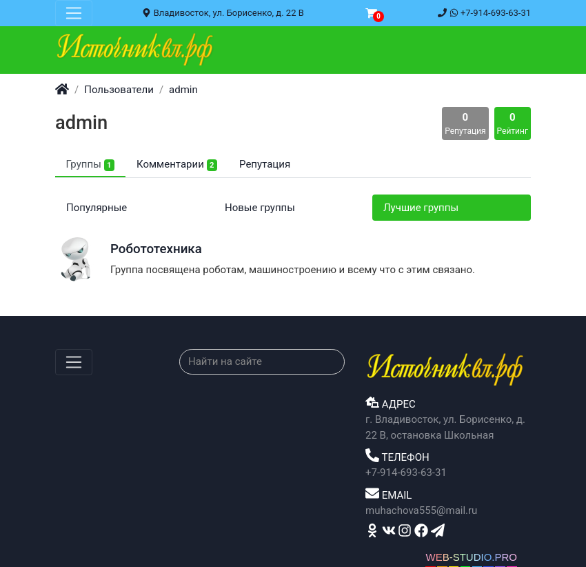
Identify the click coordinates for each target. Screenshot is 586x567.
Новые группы (260, 207)
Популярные (96, 207)
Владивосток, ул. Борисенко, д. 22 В (222, 13)
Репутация (264, 164)
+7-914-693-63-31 (484, 13)
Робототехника (156, 249)
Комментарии (177, 164)
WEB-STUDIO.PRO (471, 557)
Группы (90, 164)
